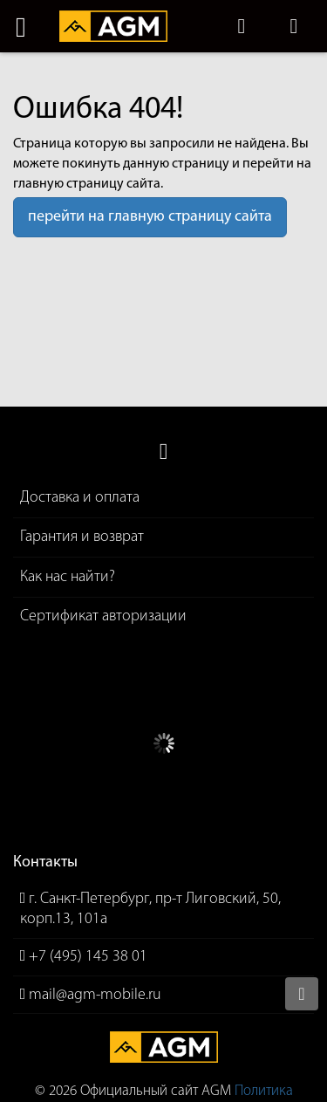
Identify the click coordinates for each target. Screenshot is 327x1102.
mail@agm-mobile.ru (95, 995)
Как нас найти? (67, 577)
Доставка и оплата (80, 497)
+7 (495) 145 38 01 (88, 956)
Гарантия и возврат (82, 537)
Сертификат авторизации (103, 616)
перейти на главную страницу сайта (150, 217)
